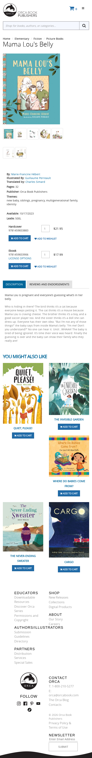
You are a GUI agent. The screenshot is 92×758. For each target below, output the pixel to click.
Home (6, 38)
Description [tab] (14, 284)
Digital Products (60, 607)
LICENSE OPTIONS (20, 258)
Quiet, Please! (23, 428)
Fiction (38, 38)
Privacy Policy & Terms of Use (60, 725)
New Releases (58, 597)
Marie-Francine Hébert (25, 174)
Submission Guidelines (22, 634)
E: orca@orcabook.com (64, 693)
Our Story (56, 619)
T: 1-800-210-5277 (61, 686)
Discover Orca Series (24, 608)
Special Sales (23, 662)
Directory (21, 641)
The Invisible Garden (69, 419)
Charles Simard (35, 182)
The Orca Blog (59, 700)
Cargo (69, 562)
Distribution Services (23, 656)
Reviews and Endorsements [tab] (49, 284)
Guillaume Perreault (38, 178)
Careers (54, 624)
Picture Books (54, 38)
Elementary (22, 38)
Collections (57, 602)
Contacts (55, 705)
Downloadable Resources (24, 599)
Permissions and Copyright (26, 618)
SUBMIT (63, 747)
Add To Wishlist (45, 238)
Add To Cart (19, 238)
